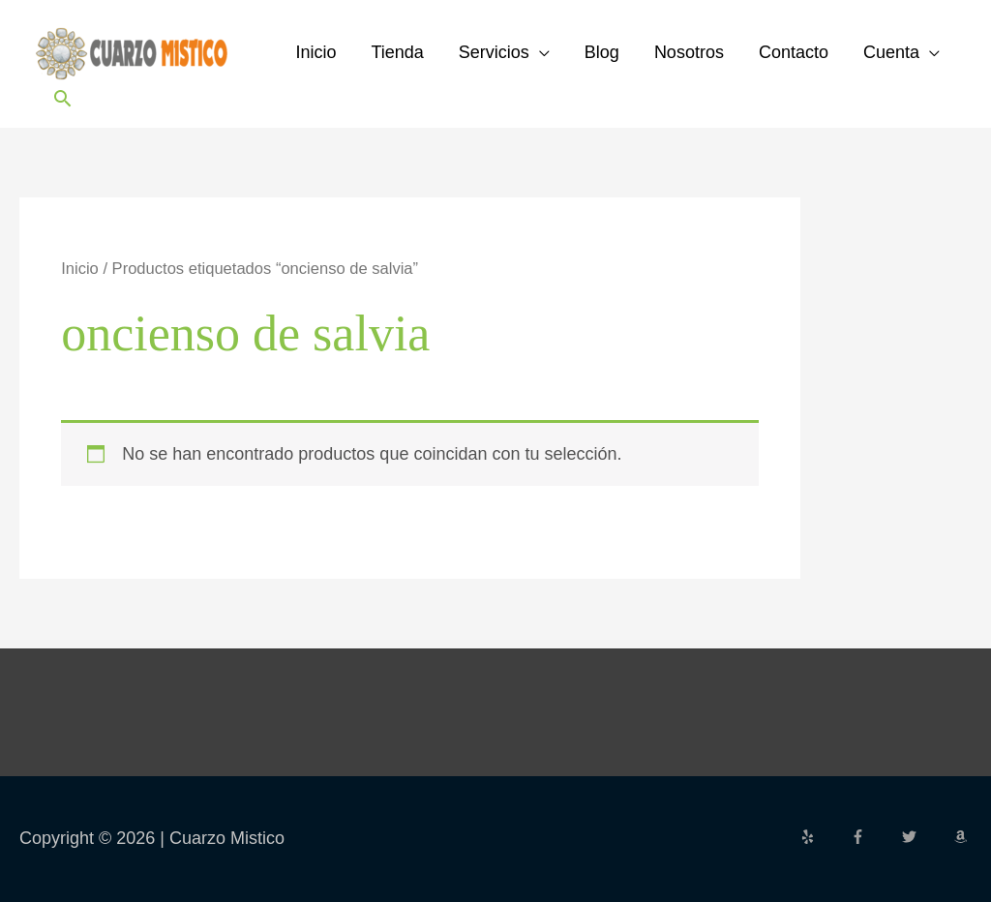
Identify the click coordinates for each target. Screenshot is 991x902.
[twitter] (925, 836)
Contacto (793, 52)
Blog (602, 52)
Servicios (494, 52)
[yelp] (823, 836)
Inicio (315, 52)
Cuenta (891, 52)
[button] (62, 98)
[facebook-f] (874, 836)
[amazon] (963, 836)
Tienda (397, 52)
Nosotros (689, 52)
